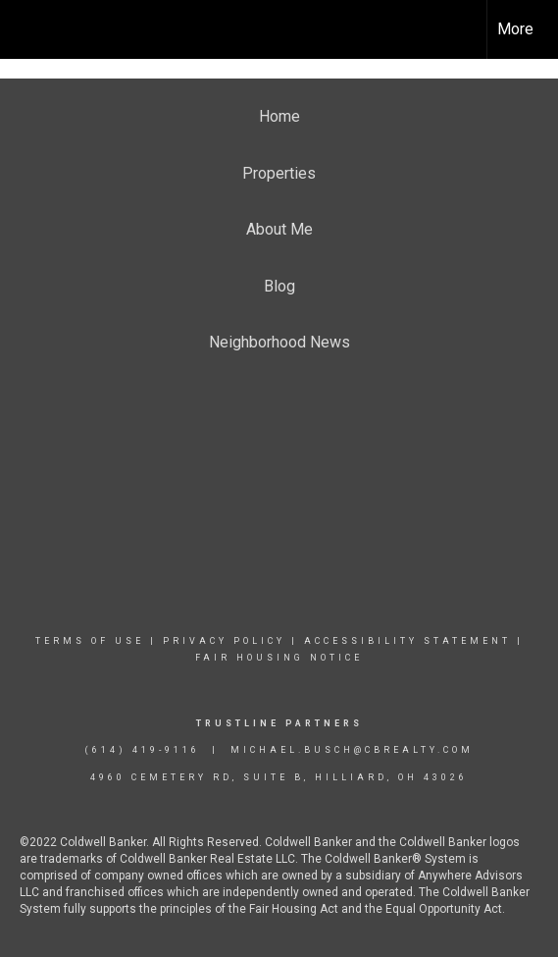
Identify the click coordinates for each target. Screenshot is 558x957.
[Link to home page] (32, 29)
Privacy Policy (224, 641)
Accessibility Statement (407, 641)
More (515, 29)
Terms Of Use (89, 641)
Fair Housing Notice (279, 658)
